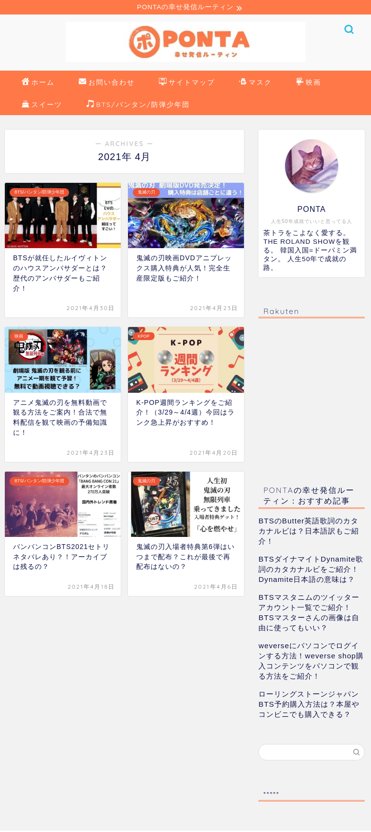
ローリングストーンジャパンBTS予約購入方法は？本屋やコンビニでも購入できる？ (308, 705)
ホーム (38, 84)
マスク (255, 84)
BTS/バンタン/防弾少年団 (138, 106)
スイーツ (42, 106)
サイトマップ (187, 84)
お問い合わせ (107, 84)
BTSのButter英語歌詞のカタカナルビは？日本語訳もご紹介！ (308, 532)
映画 (308, 84)
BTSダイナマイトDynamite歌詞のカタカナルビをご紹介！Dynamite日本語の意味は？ (310, 570)
